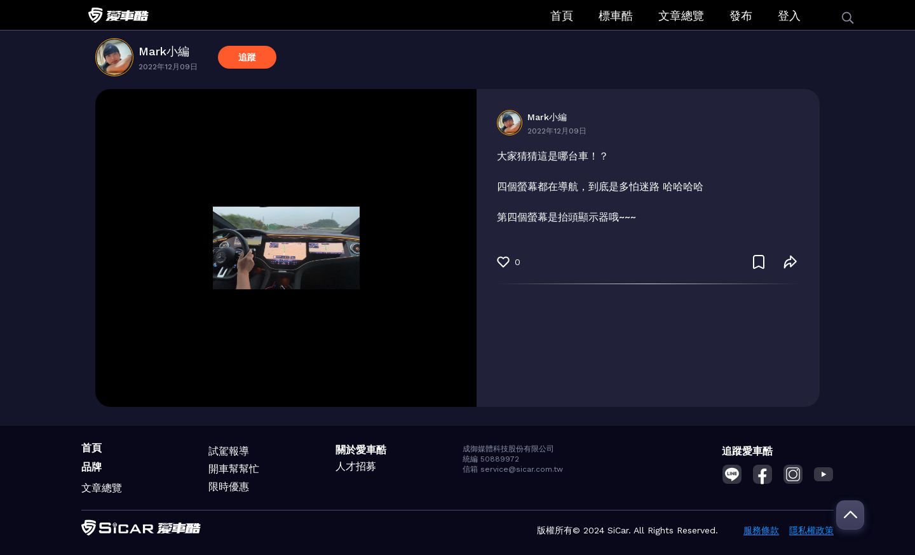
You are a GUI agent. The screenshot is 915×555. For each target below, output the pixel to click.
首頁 (561, 15)
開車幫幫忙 (233, 469)
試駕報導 (228, 451)
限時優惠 (228, 487)
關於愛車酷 (361, 450)
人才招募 (356, 466)
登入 (789, 15)
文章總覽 (681, 15)
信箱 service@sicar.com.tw (513, 469)
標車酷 (616, 15)
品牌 (91, 467)
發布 (740, 15)
